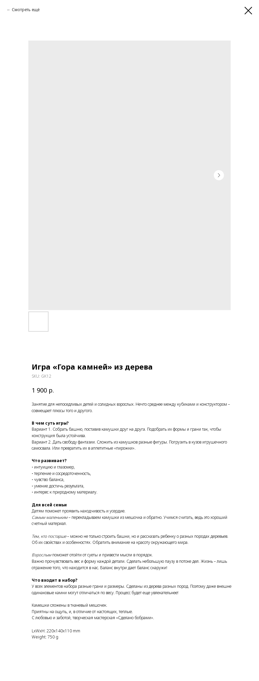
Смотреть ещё (25, 9)
